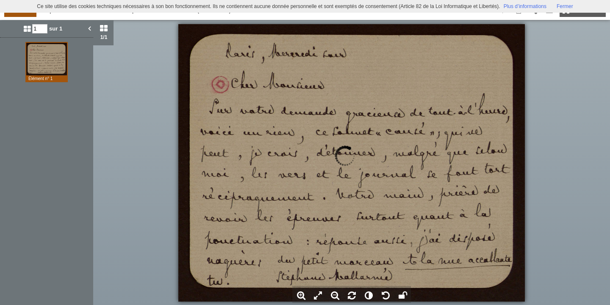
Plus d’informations (525, 6)
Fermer (565, 6)
